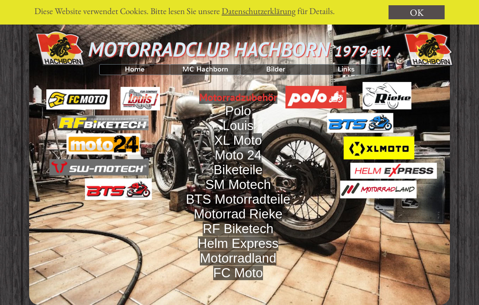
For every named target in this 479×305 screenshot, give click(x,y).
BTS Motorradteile (238, 205)
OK (417, 12)
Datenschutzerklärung (259, 10)
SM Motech (238, 191)
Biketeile (238, 176)
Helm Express (238, 250)
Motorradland (238, 264)
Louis (238, 132)
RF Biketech (238, 235)
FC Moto (238, 279)
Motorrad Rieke (238, 220)
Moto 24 (238, 161)
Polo (238, 117)
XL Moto (238, 147)
